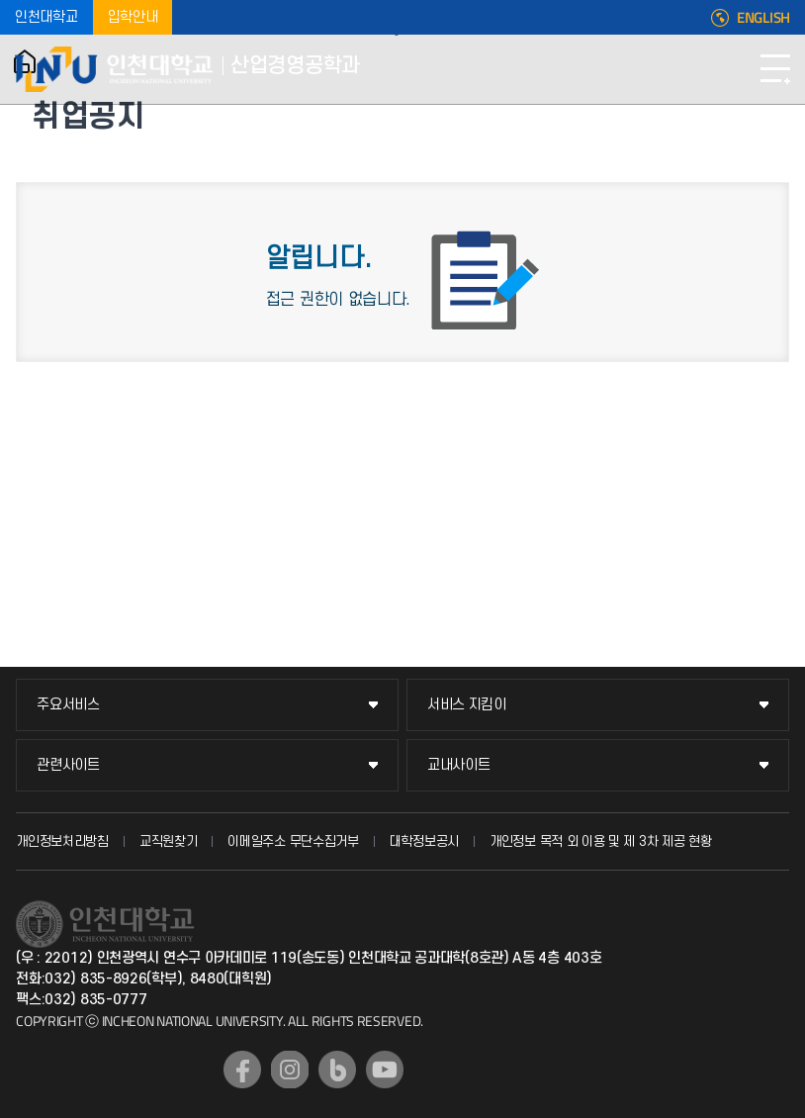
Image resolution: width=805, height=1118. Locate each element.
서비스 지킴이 (466, 705)
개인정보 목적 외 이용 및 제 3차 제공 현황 (601, 841)
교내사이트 (459, 765)
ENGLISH (763, 18)
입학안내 (133, 17)
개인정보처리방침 (62, 841)
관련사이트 (68, 765)
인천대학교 (46, 17)
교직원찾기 (168, 841)
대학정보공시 (424, 841)
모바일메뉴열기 (775, 69)
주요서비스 (68, 705)
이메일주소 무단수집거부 (292, 841)
